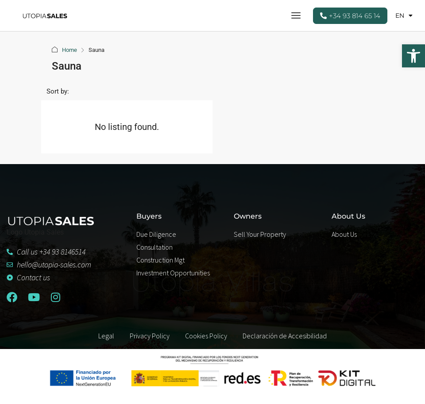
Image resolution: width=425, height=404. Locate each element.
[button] (413, 55)
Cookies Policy (206, 335)
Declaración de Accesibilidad (285, 335)
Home (69, 50)
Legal (106, 335)
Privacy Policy (150, 335)
